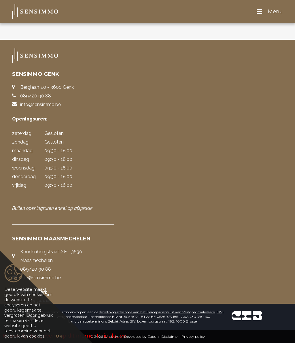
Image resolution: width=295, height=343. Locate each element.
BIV (219, 312)
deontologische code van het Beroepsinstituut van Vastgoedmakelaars (157, 312)
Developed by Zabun (141, 336)
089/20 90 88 (35, 96)
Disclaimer (170, 336)
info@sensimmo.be (40, 104)
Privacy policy (193, 336)
